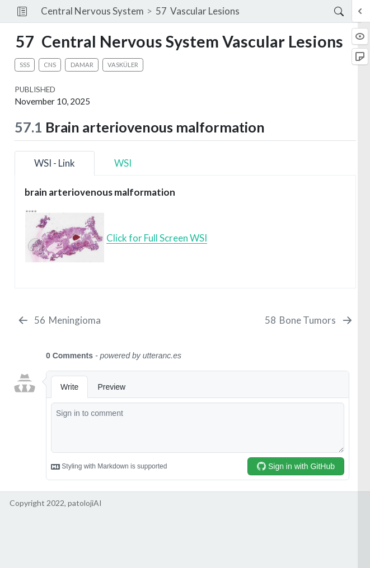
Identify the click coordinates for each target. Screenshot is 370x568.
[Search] (329, 11)
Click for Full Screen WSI (156, 238)
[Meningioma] (59, 320)
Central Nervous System (92, 11)
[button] (22, 11)
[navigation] (287, 11)
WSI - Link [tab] (54, 163)
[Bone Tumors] (309, 320)
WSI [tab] (123, 163)
